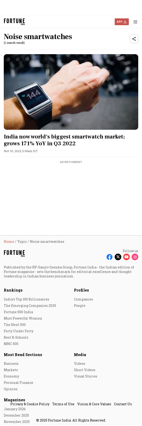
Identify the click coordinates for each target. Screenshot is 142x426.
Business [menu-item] (11, 363)
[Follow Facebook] (109, 257)
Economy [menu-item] (11, 376)
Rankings (13, 290)
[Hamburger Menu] (135, 21)
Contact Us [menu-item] (123, 404)
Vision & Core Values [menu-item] (94, 404)
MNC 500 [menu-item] (11, 343)
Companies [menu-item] (83, 299)
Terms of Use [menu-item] (63, 404)
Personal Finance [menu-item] (18, 382)
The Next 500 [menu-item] (15, 324)
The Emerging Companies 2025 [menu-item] (30, 305)
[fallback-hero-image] (71, 92)
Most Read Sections (23, 354)
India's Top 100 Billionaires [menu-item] (26, 299)
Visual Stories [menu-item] (85, 376)
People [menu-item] (79, 305)
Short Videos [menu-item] (84, 370)
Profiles (81, 290)
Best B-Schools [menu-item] (16, 337)
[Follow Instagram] (135, 257)
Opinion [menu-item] (11, 389)
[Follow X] (118, 257)
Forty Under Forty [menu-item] (18, 331)
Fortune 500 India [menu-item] (18, 312)
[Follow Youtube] (126, 257)
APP (119, 21)
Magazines (14, 399)
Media (80, 354)
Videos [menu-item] (79, 363)
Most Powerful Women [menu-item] (23, 318)
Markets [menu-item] (11, 370)
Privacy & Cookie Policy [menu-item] (29, 404)
